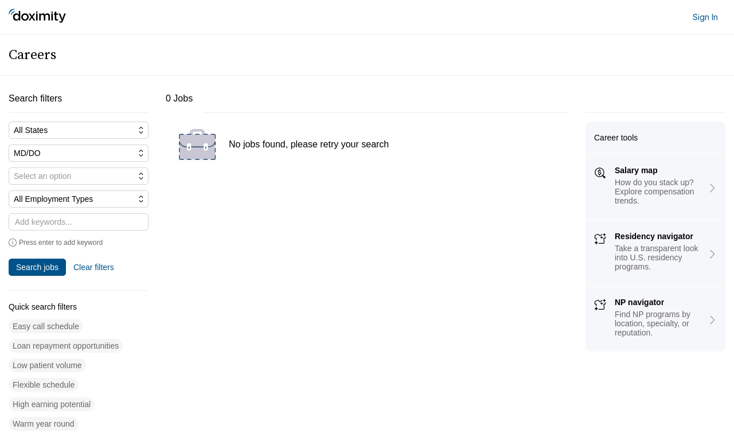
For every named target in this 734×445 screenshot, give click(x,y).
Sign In (705, 17)
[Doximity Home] (37, 17)
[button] (46, 326)
